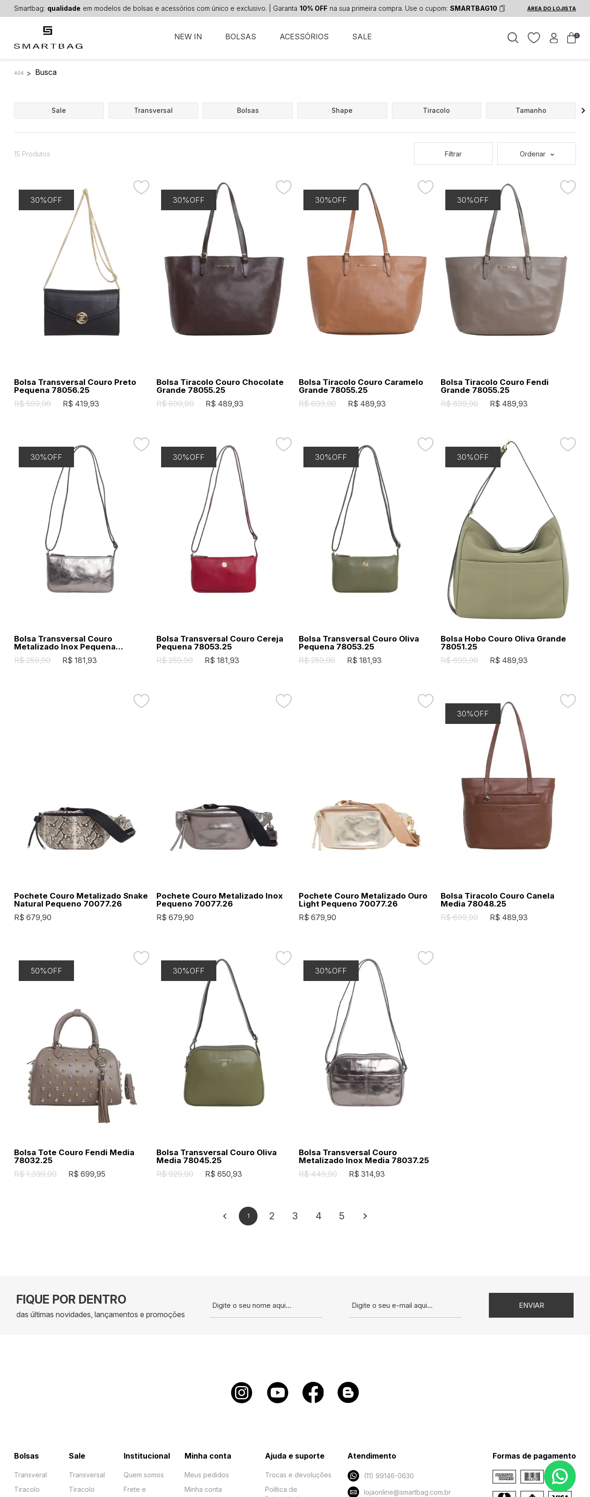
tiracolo (436, 110)
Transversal (87, 1475)
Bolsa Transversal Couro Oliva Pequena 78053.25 (359, 643)
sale (59, 110)
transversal (153, 110)
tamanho (531, 110)
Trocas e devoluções (298, 1475)
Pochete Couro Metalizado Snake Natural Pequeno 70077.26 (81, 900)
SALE (362, 36)
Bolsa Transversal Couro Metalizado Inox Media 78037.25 (364, 1157)
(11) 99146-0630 (380, 1476)
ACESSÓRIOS (304, 36)
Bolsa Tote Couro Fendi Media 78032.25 (74, 1157)
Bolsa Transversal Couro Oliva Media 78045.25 (216, 1157)
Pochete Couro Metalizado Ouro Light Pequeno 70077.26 (363, 900)
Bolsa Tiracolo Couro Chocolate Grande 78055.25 (220, 386)
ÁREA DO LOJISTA (551, 8)
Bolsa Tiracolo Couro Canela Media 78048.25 (497, 900)
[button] (583, 110)
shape (342, 110)
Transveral (30, 1475)
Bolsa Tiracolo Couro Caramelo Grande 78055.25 (361, 386)
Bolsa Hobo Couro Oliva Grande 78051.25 (503, 643)
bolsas (248, 110)
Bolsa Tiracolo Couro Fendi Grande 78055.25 (495, 386)
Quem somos (144, 1475)
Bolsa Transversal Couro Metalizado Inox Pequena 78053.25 (65, 643)
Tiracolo (27, 1489)
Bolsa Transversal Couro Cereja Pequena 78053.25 (219, 643)
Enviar (531, 1305)
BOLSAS (240, 36)
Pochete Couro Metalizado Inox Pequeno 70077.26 (219, 900)
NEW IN (188, 36)
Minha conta (203, 1489)
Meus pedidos (206, 1475)
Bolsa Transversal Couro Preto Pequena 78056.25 (75, 386)
